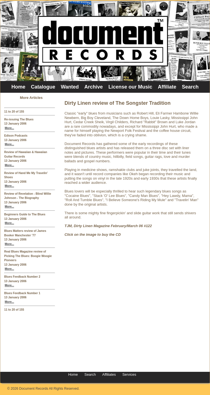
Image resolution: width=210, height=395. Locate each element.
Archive (93, 87)
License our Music (130, 87)
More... (9, 128)
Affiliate (167, 87)
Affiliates (109, 374)
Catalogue (43, 87)
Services (128, 374)
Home (18, 87)
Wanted (70, 87)
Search (190, 87)
